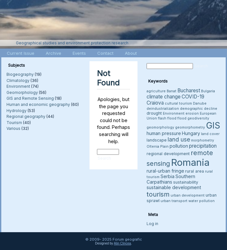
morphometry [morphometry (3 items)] (202, 140)
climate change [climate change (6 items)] (164, 97)
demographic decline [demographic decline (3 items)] (198, 109)
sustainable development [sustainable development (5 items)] (174, 187)
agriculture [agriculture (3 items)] (156, 91)
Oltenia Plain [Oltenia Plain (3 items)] (158, 146)
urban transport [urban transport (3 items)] (174, 201)
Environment (18, 86)
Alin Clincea (122, 243)
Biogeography (20, 74)
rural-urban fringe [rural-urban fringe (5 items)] (165, 171)
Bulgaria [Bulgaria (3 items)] (208, 91)
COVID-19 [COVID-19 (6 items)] (193, 97)
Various (13, 128)
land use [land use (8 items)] (179, 139)
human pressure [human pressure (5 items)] (164, 133)
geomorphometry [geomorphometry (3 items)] (190, 127)
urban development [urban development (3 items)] (188, 195)
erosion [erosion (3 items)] (192, 113)
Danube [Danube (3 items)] (200, 103)
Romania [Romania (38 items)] (190, 162)
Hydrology (16, 110)
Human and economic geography (38, 104)
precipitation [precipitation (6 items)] (203, 146)
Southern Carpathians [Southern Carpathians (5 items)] (171, 179)
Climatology (18, 80)
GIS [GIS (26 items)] (213, 125)
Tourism (14, 122)
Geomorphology (22, 92)
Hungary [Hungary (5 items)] (191, 133)
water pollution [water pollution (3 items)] (201, 201)
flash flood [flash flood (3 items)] (167, 118)
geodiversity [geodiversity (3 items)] (198, 118)
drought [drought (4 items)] (154, 113)
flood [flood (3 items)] (181, 118)
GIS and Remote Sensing (30, 98)
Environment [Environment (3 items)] (174, 113)
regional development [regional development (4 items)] (168, 153)
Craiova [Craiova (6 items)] (155, 103)
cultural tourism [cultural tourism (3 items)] (178, 103)
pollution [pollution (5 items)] (179, 146)
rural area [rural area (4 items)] (194, 171)
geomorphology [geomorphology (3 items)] (160, 127)
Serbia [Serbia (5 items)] (167, 176)
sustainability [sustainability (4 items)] (185, 182)
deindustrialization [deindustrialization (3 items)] (163, 109)
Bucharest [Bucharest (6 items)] (188, 90)
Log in (152, 223)
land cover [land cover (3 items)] (210, 134)
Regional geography (25, 116)
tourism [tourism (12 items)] (158, 194)
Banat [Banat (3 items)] (171, 91)
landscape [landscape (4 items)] (157, 140)
